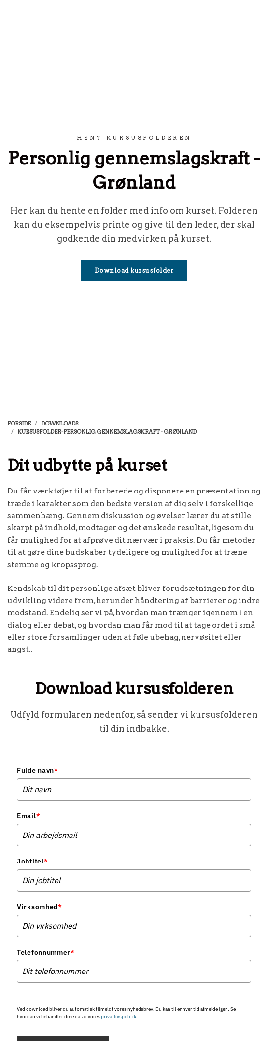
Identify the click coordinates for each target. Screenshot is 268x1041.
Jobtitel (32, 861)
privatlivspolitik (118, 1017)
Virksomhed (39, 907)
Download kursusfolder (134, 270)
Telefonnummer (46, 952)
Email (28, 815)
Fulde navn (37, 770)
